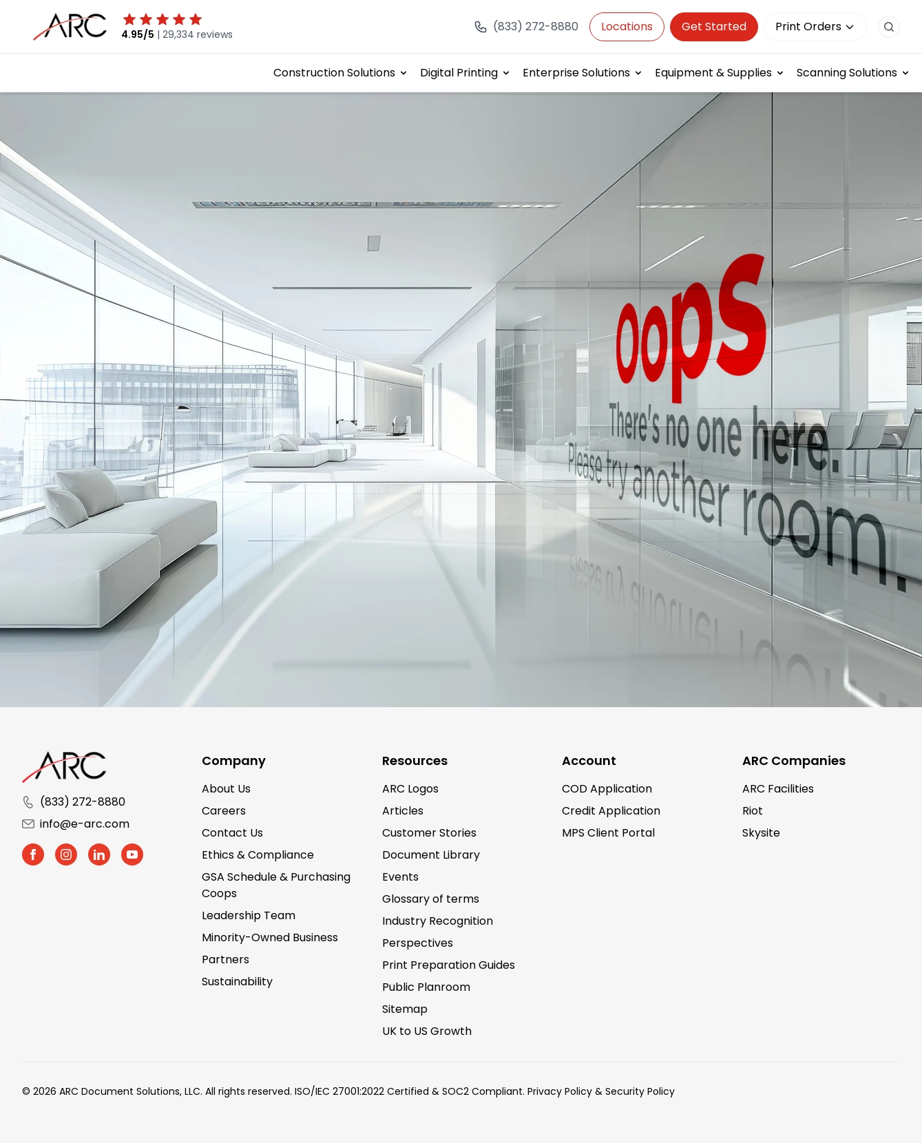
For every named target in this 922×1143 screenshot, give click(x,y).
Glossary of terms (430, 899)
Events (400, 877)
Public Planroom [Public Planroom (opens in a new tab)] (426, 987)
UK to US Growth (427, 1031)
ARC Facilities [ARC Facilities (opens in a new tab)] (778, 789)
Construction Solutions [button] (334, 73)
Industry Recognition (437, 921)
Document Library (431, 855)
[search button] (889, 27)
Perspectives (417, 943)
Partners (225, 959)
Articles (402, 811)
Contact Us (232, 833)
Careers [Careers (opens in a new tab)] (224, 811)
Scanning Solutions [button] (847, 73)
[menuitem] (341, 73)
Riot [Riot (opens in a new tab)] (752, 811)
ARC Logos (410, 789)
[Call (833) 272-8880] (526, 27)
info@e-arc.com (75, 824)
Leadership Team (248, 915)
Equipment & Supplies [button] (713, 73)
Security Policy (640, 1091)
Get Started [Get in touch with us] (714, 26)
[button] (33, 854)
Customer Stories (429, 833)
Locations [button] (627, 26)
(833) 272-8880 (73, 802)
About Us (226, 789)
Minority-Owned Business (270, 937)
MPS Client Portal (608, 833)
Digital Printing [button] (459, 73)
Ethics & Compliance (258, 855)
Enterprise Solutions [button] (576, 73)
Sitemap (405, 1009)
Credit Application (611, 811)
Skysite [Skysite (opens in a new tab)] (761, 833)
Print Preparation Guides (448, 965)
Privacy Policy (559, 1091)
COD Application (607, 789)
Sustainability (237, 981)
